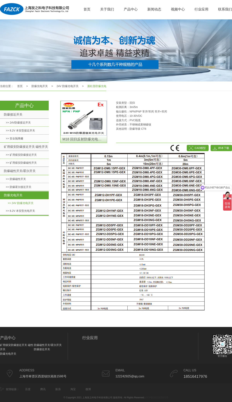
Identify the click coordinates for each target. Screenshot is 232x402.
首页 (87, 9)
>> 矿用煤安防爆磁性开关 (21, 162)
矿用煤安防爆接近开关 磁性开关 (26, 146)
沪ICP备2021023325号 (156, 397)
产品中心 (131, 9)
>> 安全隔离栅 (14, 138)
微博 (88, 389)
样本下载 (223, 148)
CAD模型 (200, 148)
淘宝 (73, 389)
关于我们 (107, 9)
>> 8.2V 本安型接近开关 (20, 130)
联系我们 (225, 9)
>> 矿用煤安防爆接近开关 (21, 154)
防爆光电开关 (40, 86)
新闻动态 (154, 9)
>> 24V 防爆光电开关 (20, 203)
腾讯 (43, 389)
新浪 (58, 389)
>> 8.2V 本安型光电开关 (20, 210)
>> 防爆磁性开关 (16, 179)
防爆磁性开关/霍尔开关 (20, 171)
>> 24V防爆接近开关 (18, 122)
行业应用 (201, 9)
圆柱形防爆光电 (96, 86)
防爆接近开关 (13, 114)
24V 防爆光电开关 (67, 86)
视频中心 (178, 9)
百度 (28, 389)
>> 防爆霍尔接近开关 (18, 186)
